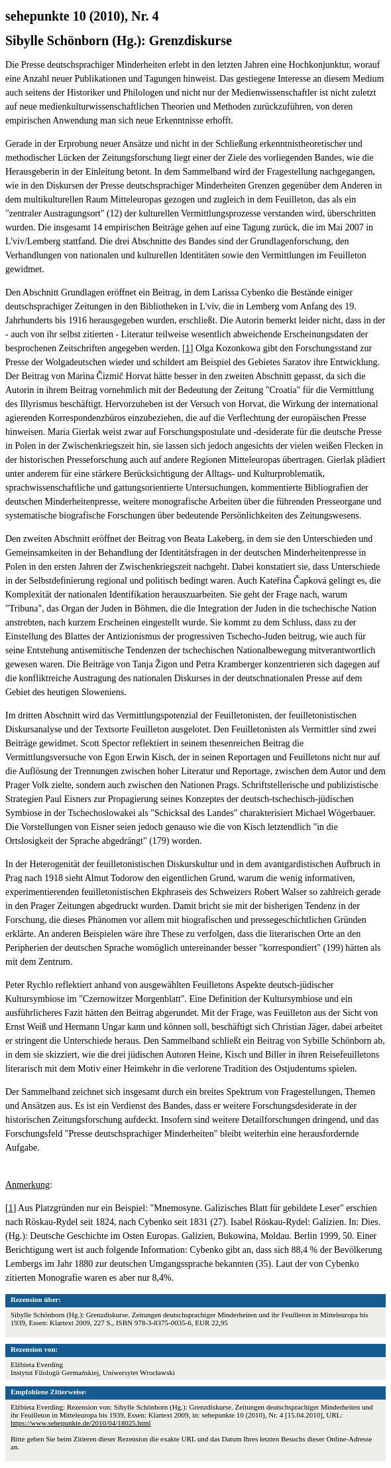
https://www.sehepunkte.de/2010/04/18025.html (81, 1423)
